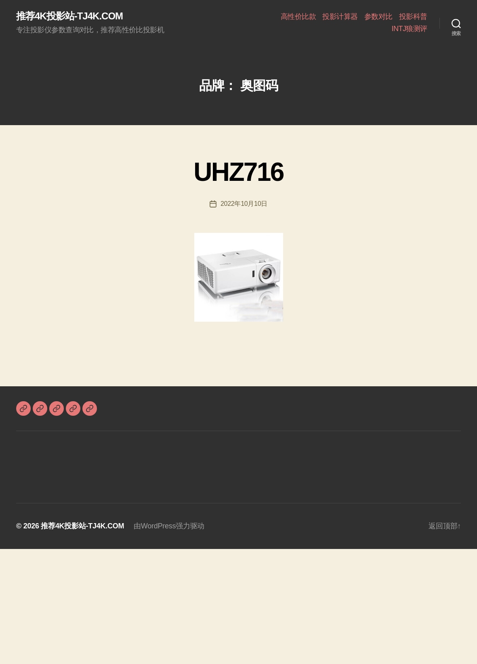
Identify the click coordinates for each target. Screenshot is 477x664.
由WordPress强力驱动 (169, 526)
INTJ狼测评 (409, 29)
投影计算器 (340, 17)
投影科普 (413, 17)
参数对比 (378, 17)
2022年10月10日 (244, 203)
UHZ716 (238, 171)
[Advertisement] (238, 605)
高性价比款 (298, 17)
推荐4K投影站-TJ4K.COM (69, 16)
